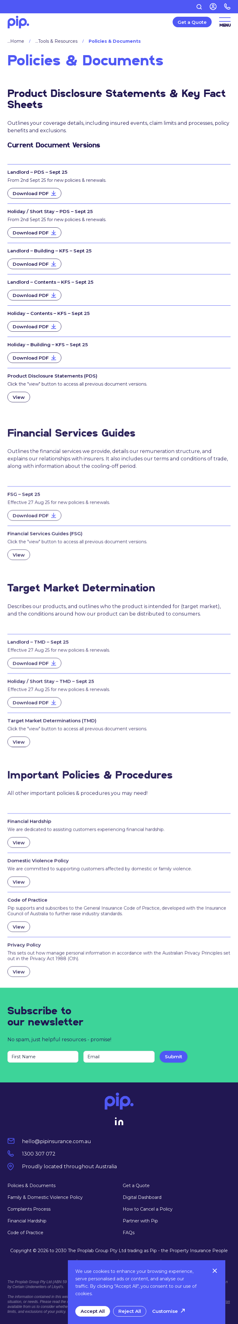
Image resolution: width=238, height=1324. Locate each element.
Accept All (93, 1311)
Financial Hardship (26, 1221)
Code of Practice (25, 1232)
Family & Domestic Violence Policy (45, 1197)
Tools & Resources (57, 41)
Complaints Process (29, 1209)
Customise (165, 1311)
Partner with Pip (140, 1221)
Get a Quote (136, 1185)
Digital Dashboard (142, 1197)
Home (17, 41)
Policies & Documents (31, 1185)
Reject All (129, 1311)
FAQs (128, 1232)
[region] (147, 1292)
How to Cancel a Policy (148, 1209)
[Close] (214, 1270)
